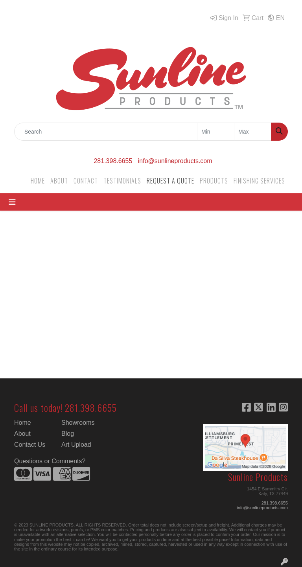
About (22, 433)
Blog (67, 433)
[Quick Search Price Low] (215, 132)
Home (22, 422)
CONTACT (86, 180)
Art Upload (76, 444)
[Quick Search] (105, 132)
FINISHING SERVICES (259, 180)
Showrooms (77, 422)
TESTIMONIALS (122, 180)
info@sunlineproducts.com (175, 161)
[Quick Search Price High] (252, 132)
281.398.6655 (113, 161)
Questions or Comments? (49, 461)
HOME (38, 180)
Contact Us (29, 444)
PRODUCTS (214, 180)
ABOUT (59, 180)
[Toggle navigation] (12, 201)
